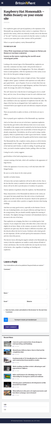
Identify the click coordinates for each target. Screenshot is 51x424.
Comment (7, 270)
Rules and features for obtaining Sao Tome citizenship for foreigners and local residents (28, 376)
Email (6, 302)
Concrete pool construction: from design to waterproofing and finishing (27, 344)
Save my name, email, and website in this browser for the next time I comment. (26, 312)
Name (6, 293)
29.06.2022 (7, 22)
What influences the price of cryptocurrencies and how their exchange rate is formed (30, 392)
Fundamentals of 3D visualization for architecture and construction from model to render (29, 360)
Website (29, 302)
